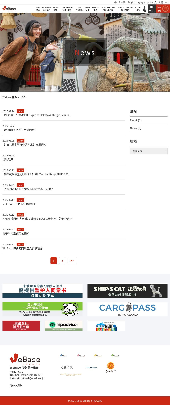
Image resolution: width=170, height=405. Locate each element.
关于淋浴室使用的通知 (16, 233)
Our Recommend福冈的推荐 (125, 8)
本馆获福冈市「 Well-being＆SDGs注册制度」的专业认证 (37, 218)
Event (20, 140)
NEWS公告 (87, 8)
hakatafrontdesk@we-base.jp (27, 378)
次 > (72, 260)
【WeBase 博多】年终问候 (18, 130)
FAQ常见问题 (79, 8)
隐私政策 (7, 159)
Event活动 (138, 8)
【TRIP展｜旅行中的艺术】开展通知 (24, 144)
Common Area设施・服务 (67, 8)
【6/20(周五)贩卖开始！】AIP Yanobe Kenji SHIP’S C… (36, 174)
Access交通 (95, 8)
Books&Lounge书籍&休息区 (108, 8)
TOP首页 (38, 8)
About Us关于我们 (46, 8)
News (20, 111)
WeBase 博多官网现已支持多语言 (22, 248)
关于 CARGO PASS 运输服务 (19, 204)
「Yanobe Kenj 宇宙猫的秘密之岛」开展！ (28, 189)
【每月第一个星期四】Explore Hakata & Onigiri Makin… (37, 115)
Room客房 (55, 8)
